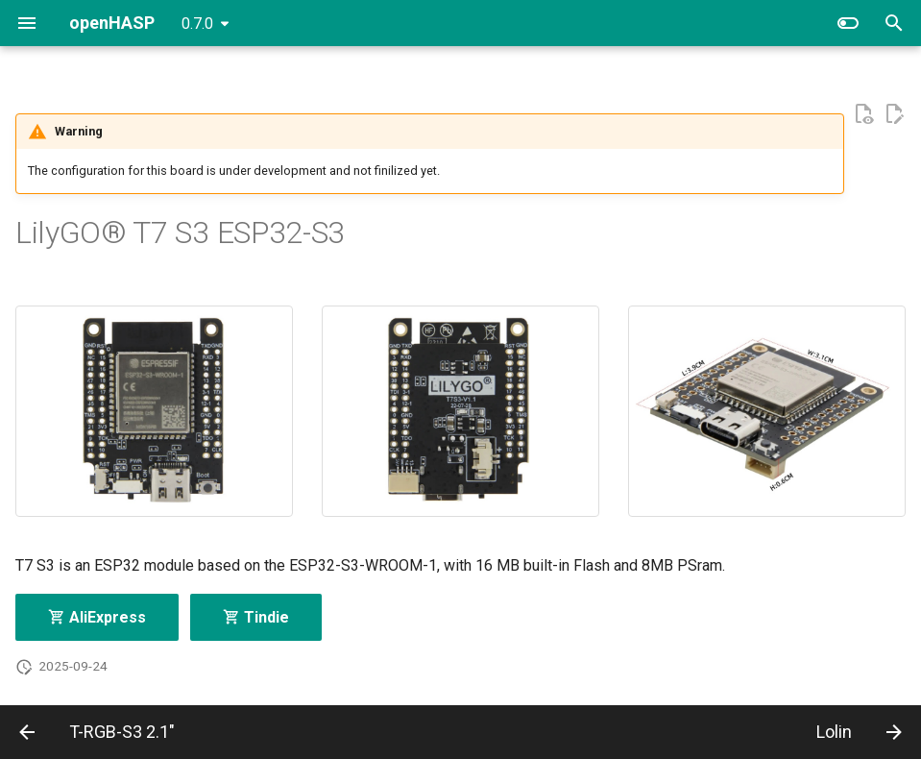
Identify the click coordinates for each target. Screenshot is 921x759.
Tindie (256, 617)
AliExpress (97, 617)
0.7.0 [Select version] (197, 23)
